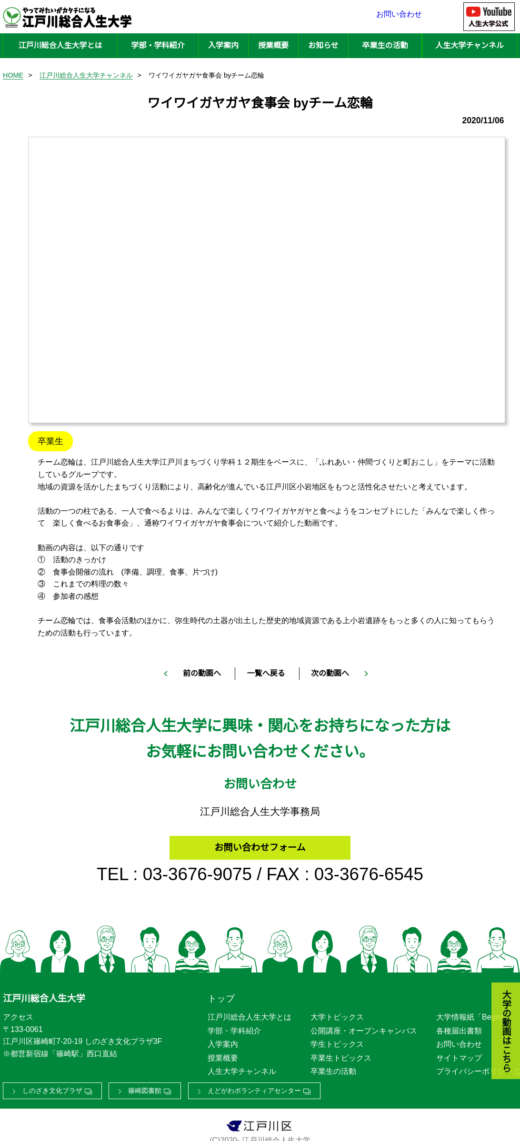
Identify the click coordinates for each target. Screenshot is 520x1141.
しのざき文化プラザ (52, 1087)
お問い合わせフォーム (260, 842)
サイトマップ (459, 1055)
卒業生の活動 (385, 45)
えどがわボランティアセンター (254, 1087)
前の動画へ (202, 673)
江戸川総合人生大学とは (60, 45)
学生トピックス (337, 1041)
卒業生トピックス (340, 1055)
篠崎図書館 (144, 1087)
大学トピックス (337, 1014)
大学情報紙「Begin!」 (473, 1014)
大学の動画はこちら (498, 979)
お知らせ (323, 45)
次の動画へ (330, 673)
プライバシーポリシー (474, 1068)
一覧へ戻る (266, 673)
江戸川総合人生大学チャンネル (86, 75)
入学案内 (223, 45)
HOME (13, 75)
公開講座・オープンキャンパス (363, 1027)
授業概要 (273, 45)
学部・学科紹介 (157, 45)
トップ (221, 996)
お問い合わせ (399, 16)
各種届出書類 (459, 1027)
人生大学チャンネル (469, 45)
